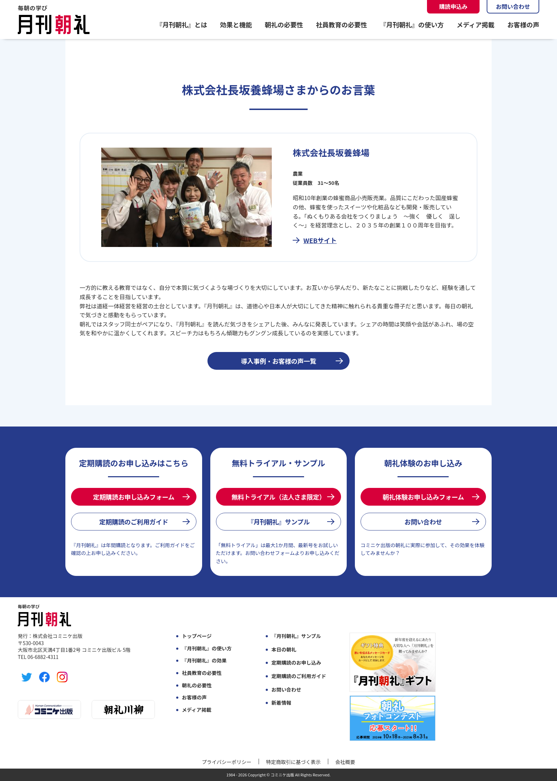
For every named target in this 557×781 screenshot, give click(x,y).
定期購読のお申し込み (296, 662)
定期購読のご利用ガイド (133, 521)
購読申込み (453, 6)
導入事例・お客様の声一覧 (278, 360)
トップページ (197, 636)
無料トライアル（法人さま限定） (278, 496)
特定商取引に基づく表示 (293, 761)
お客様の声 (523, 24)
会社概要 (345, 761)
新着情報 (281, 702)
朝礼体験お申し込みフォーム (423, 496)
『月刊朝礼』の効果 (204, 660)
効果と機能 (236, 24)
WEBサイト (320, 240)
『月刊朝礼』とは (181, 24)
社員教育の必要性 (341, 24)
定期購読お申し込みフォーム (133, 496)
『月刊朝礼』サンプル (278, 521)
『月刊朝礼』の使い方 (412, 24)
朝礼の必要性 (284, 24)
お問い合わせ (513, 6)
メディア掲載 (475, 24)
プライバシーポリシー (227, 761)
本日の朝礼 (283, 649)
